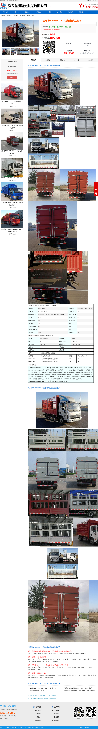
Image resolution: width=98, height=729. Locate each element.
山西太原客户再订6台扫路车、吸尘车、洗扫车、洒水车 (44, 688)
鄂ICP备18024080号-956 (12, 727)
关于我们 (27, 12)
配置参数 (62, 60)
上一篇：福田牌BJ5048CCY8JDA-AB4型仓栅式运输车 (43, 695)
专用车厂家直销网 (8, 706)
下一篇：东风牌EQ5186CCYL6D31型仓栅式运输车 (42, 698)
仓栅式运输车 (30, 15)
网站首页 (5, 12)
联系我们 (89, 0)
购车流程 (59, 12)
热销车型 (22, 15)
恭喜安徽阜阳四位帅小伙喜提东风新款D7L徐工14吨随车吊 (78, 688)
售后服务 (70, 12)
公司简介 (38, 710)
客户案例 (49, 12)
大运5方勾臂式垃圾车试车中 (37, 690)
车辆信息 (33, 60)
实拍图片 (48, 60)
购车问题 (76, 60)
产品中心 (16, 12)
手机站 (94, 0)
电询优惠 (12, 77)
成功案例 (90, 60)
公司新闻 (38, 12)
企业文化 (38, 713)
